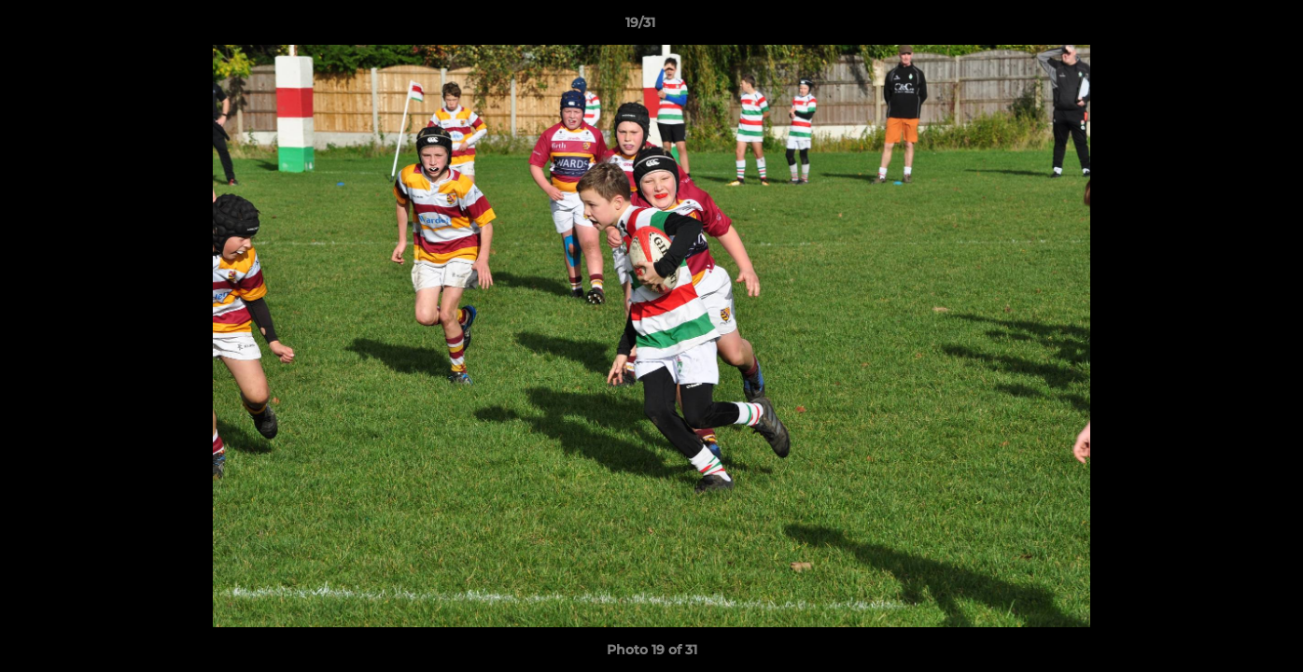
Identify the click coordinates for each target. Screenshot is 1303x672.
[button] (1224, 27)
